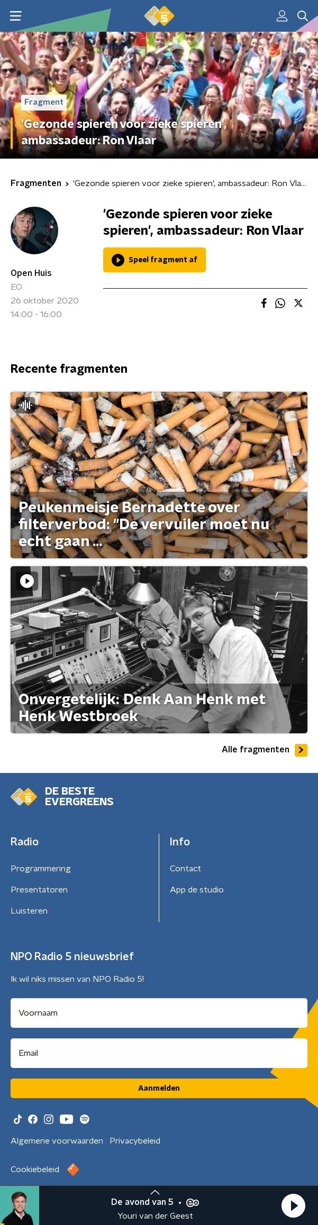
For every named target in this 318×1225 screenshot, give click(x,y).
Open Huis (31, 273)
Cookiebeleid (35, 1169)
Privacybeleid (135, 1141)
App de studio (197, 890)
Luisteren (29, 911)
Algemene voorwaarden (57, 1141)
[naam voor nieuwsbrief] (159, 1013)
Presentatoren (39, 890)
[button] (293, 1205)
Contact (185, 868)
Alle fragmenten (264, 750)
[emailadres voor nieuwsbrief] (159, 1053)
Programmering (41, 868)
